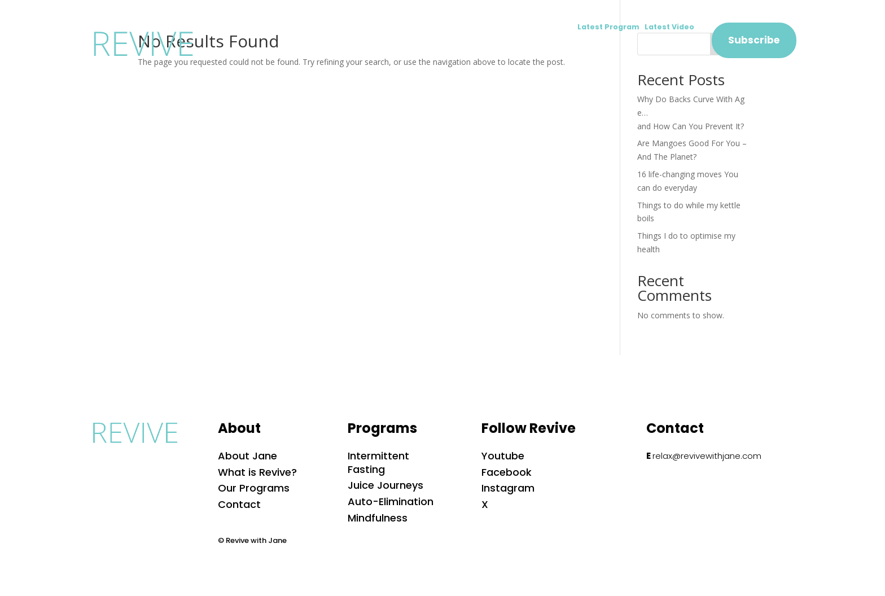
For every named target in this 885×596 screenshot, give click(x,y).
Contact (673, 48)
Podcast (567, 48)
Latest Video (669, 27)
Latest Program (611, 27)
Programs (461, 48)
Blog (516, 48)
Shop (620, 48)
